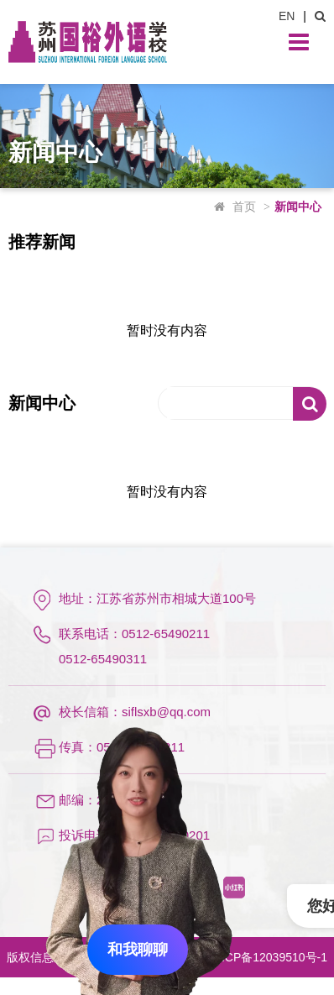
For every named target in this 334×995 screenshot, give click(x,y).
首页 (244, 206)
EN (287, 16)
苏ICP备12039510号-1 (268, 957)
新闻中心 (297, 206)
